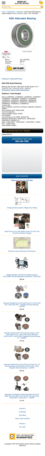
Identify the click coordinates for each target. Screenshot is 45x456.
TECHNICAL (11, 12)
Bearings (20, 12)
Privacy (22, 424)
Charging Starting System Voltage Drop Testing (22, 208)
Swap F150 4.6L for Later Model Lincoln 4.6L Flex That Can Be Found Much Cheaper (21, 232)
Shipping (22, 412)
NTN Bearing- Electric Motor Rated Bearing (15, 90)
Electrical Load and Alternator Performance (22, 251)
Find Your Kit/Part (22, 419)
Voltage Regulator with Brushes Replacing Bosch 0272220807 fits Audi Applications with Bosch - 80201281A (22, 275)
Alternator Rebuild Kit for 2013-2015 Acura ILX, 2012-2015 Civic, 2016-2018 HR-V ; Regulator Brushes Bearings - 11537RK (22, 304)
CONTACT (22, 408)
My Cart (22, 427)
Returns (22, 415)
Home (4, 12)
